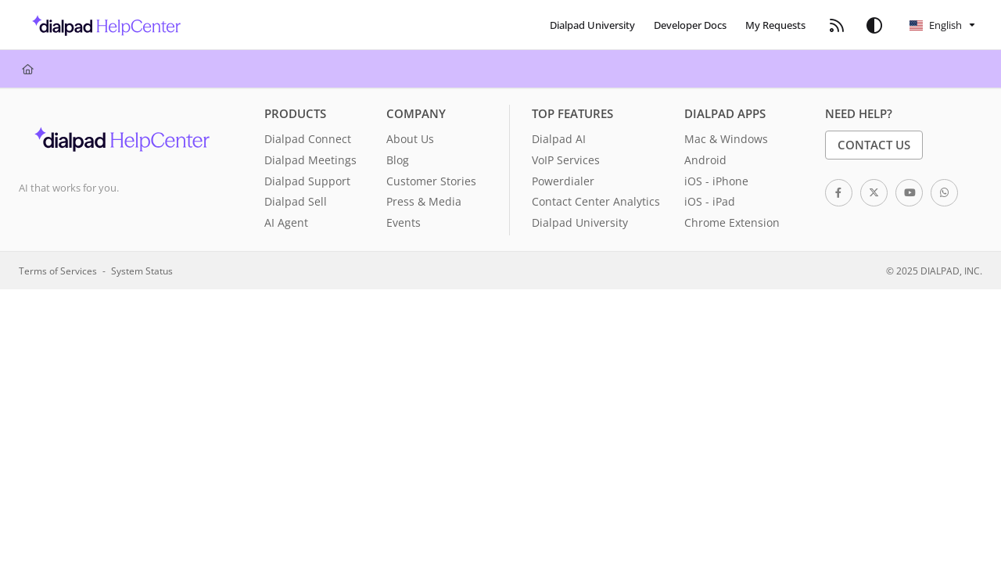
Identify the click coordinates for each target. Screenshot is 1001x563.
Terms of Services (58, 270)
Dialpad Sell (295, 201)
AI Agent (286, 222)
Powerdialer (563, 181)
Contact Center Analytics (596, 201)
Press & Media (423, 201)
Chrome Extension (732, 222)
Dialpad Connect (307, 138)
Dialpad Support (307, 181)
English (936, 25)
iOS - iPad (709, 201)
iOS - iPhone (716, 181)
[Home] (28, 69)
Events (403, 222)
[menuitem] (592, 25)
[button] (102, 25)
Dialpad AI (559, 138)
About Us (410, 138)
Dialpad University (580, 222)
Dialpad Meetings (310, 159)
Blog (397, 159)
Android (705, 159)
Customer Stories (431, 181)
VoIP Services (566, 159)
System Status (142, 270)
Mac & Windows (726, 138)
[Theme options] (874, 25)
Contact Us (874, 144)
